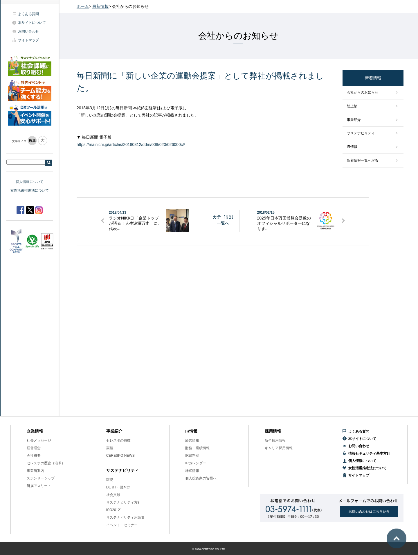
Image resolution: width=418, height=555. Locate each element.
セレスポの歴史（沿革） (46, 463)
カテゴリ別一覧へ (223, 220)
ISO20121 (114, 510)
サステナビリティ (361, 133)
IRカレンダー (195, 463)
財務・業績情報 (197, 448)
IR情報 (352, 147)
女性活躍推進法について (29, 190)
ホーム (83, 6)
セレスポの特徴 (118, 440)
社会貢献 (113, 495)
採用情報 (273, 431)
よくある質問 (28, 14)
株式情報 (192, 471)
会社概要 (34, 456)
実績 (109, 448)
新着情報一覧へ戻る (362, 160)
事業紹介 (354, 120)
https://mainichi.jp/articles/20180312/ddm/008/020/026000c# (131, 144)
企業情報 (35, 431)
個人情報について (30, 182)
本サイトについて (32, 23)
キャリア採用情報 (279, 448)
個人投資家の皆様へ (201, 478)
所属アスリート (39, 486)
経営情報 (192, 440)
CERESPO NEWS (120, 456)
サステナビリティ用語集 (125, 517)
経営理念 (34, 448)
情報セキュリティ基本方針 (369, 454)
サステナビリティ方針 (123, 502)
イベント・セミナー (122, 525)
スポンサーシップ (41, 478)
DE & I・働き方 (118, 487)
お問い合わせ (28, 31)
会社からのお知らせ (362, 92)
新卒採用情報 (275, 440)
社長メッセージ (39, 440)
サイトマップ (28, 40)
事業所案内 (35, 471)
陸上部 (352, 106)
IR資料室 (192, 456)
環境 (109, 480)
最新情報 (100, 6)
